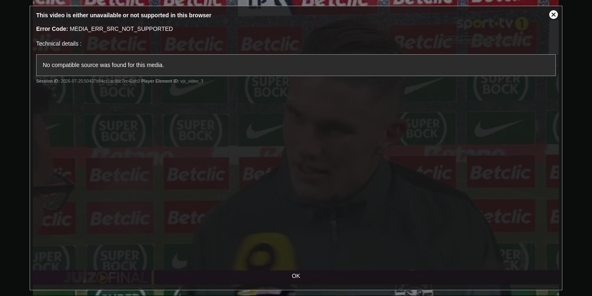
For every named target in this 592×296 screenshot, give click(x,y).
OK (296, 276)
